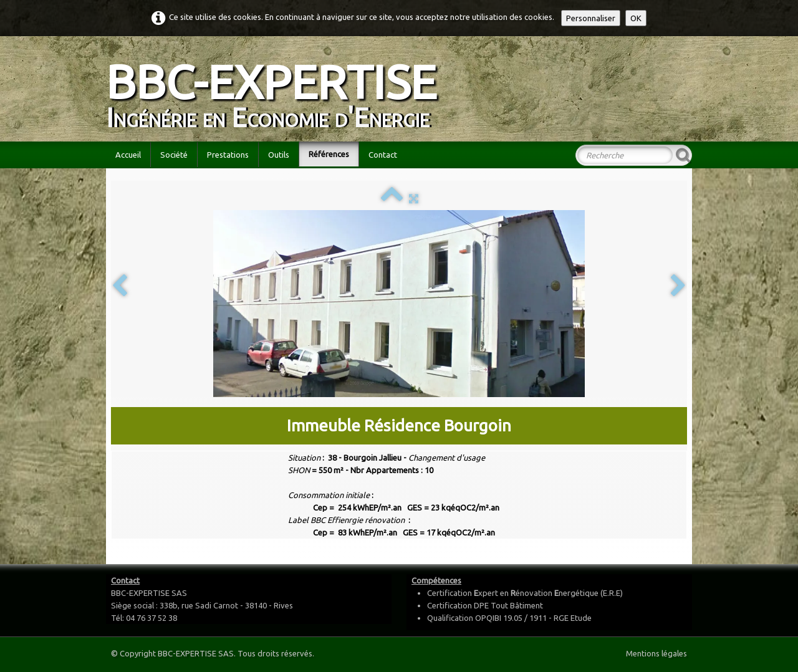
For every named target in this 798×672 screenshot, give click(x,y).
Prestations (228, 154)
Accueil (128, 154)
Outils (278, 154)
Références (329, 154)
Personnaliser (590, 18)
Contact (382, 154)
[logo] (276, 87)
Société (174, 154)
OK (636, 18)
